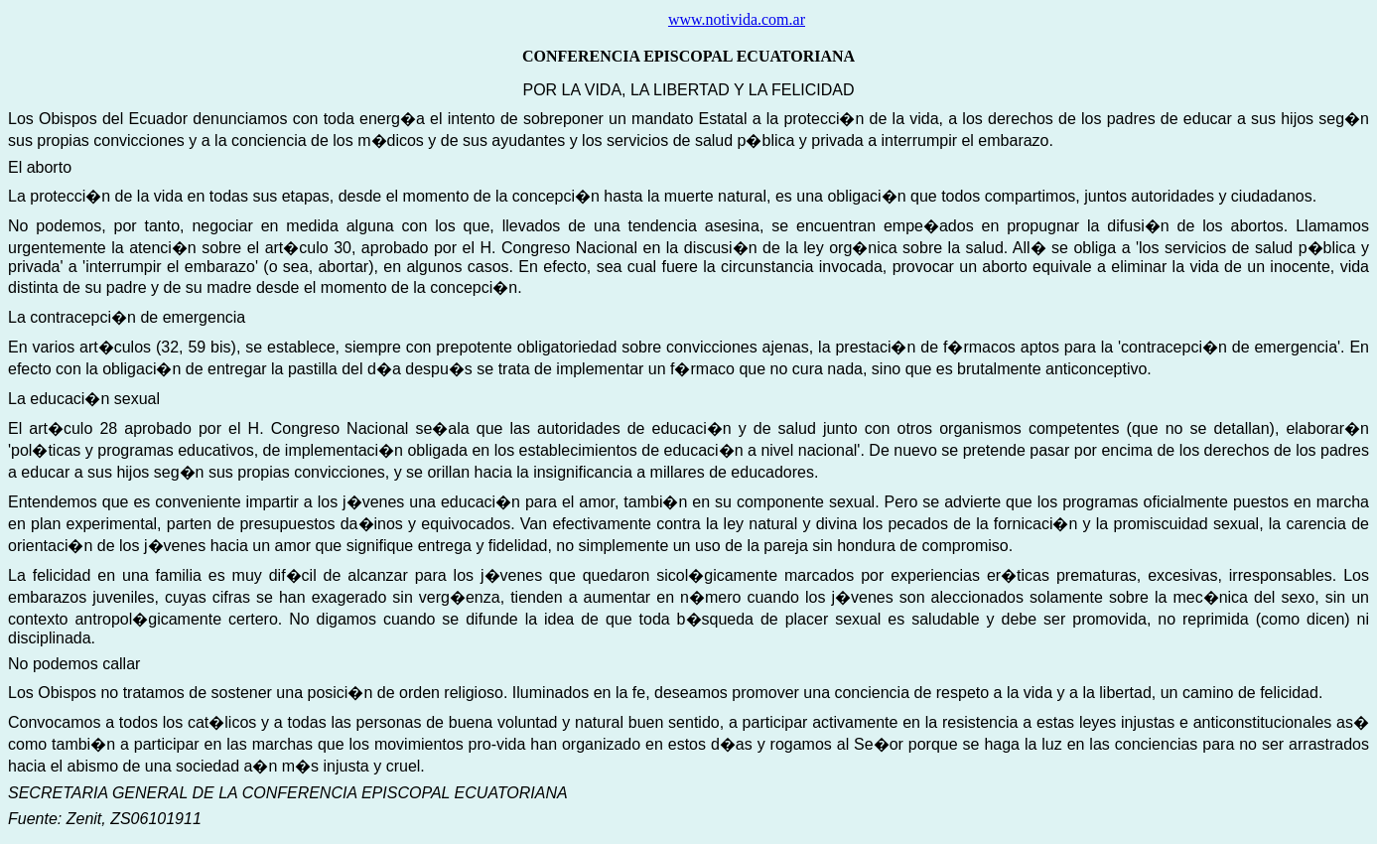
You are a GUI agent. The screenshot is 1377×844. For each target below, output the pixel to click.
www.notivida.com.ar (736, 19)
